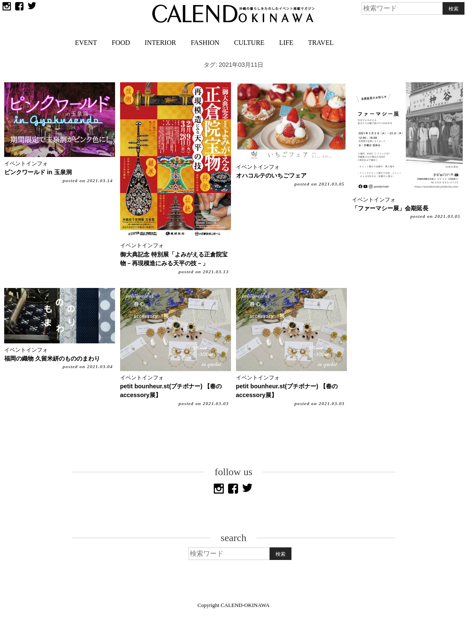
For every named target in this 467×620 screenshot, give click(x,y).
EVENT (86, 42)
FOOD (121, 42)
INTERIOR (160, 42)
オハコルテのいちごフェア (271, 175)
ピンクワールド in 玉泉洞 (38, 172)
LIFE (286, 42)
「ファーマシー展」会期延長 (390, 208)
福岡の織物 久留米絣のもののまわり (52, 358)
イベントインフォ (26, 164)
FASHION (205, 42)
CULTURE (249, 42)
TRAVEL (320, 42)
